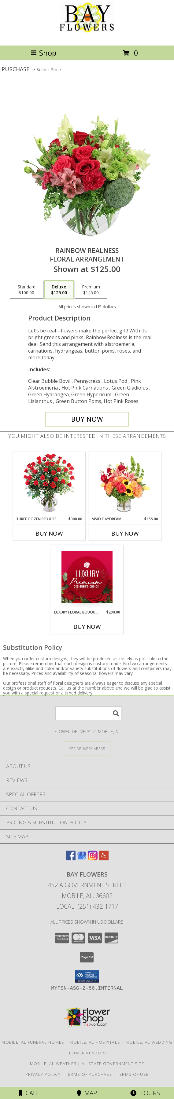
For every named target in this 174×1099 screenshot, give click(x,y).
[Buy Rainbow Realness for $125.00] (87, 419)
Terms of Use (133, 1074)
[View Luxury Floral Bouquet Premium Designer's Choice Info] (87, 577)
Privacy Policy (43, 1074)
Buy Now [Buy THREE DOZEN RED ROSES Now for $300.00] (49, 533)
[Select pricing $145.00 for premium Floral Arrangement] (91, 290)
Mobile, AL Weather (53, 1063)
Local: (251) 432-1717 (87, 906)
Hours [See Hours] (145, 1093)
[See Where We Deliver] (87, 748)
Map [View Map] (87, 1093)
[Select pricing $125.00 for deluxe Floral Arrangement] (59, 290)
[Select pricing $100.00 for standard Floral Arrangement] (26, 290)
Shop (43, 53)
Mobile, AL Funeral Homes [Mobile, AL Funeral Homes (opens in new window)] (33, 1042)
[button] (87, 976)
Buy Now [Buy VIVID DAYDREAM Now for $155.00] (125, 533)
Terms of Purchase (89, 1074)
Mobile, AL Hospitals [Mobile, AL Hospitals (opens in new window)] (94, 1042)
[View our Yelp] (104, 858)
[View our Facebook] (71, 858)
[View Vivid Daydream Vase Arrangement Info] (124, 484)
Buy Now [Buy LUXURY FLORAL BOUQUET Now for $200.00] (87, 627)
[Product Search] (88, 713)
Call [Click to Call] (29, 1093)
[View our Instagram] (93, 858)
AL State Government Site (113, 1063)
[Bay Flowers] (87, 36)
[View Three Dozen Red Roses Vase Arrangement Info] (49, 484)
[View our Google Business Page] (82, 858)
